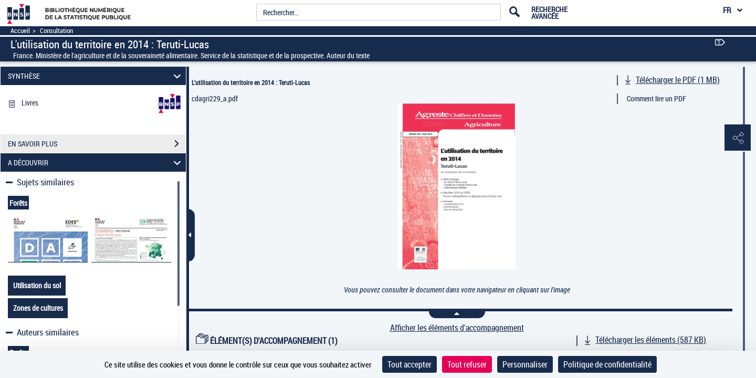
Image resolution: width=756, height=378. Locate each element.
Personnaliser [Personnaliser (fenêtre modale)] (525, 364)
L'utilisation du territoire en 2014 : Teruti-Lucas (251, 82)
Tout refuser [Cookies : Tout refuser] (467, 364)
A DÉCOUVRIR (96, 162)
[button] (737, 138)
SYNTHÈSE (96, 76)
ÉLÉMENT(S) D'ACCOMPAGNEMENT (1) (267, 340)
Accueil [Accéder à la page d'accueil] (20, 30)
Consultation (56, 30)
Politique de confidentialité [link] (607, 364)
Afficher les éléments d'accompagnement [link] (457, 327)
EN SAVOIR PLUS (97, 143)
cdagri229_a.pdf (215, 98)
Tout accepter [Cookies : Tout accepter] (409, 364)
